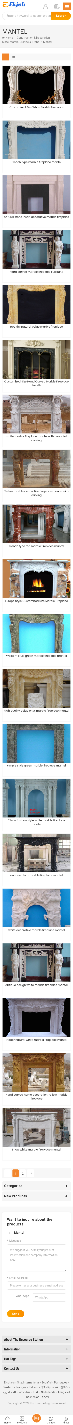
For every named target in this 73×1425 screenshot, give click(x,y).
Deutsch (8, 1387)
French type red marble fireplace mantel (36, 546)
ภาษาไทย (24, 1392)
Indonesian (32, 1397)
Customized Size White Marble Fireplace (36, 107)
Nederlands (48, 1392)
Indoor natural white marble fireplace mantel (36, 1040)
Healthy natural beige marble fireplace (36, 327)
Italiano (33, 1387)
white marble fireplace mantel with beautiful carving (36, 438)
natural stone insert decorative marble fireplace (36, 217)
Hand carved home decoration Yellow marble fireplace (36, 1096)
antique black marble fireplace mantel (36, 875)
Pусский (52, 1387)
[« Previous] (7, 1173)
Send (15, 1313)
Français (21, 1387)
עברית (45, 1397)
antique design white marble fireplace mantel (36, 985)
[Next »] (30, 1173)
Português (60, 1382)
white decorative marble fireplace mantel (36, 930)
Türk (36, 1392)
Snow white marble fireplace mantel (36, 1149)
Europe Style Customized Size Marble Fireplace (36, 601)
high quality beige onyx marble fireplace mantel (36, 711)
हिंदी (43, 1387)
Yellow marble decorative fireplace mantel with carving (36, 493)
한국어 (64, 1387)
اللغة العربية (10, 1392)
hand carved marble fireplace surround (36, 272)
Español (47, 1382)
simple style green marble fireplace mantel (36, 765)
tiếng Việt (64, 1392)
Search (61, 16)
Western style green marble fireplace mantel (36, 656)
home (7, 37)
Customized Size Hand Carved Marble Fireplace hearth (36, 383)
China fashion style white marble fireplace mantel (36, 822)
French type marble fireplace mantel (37, 162)
